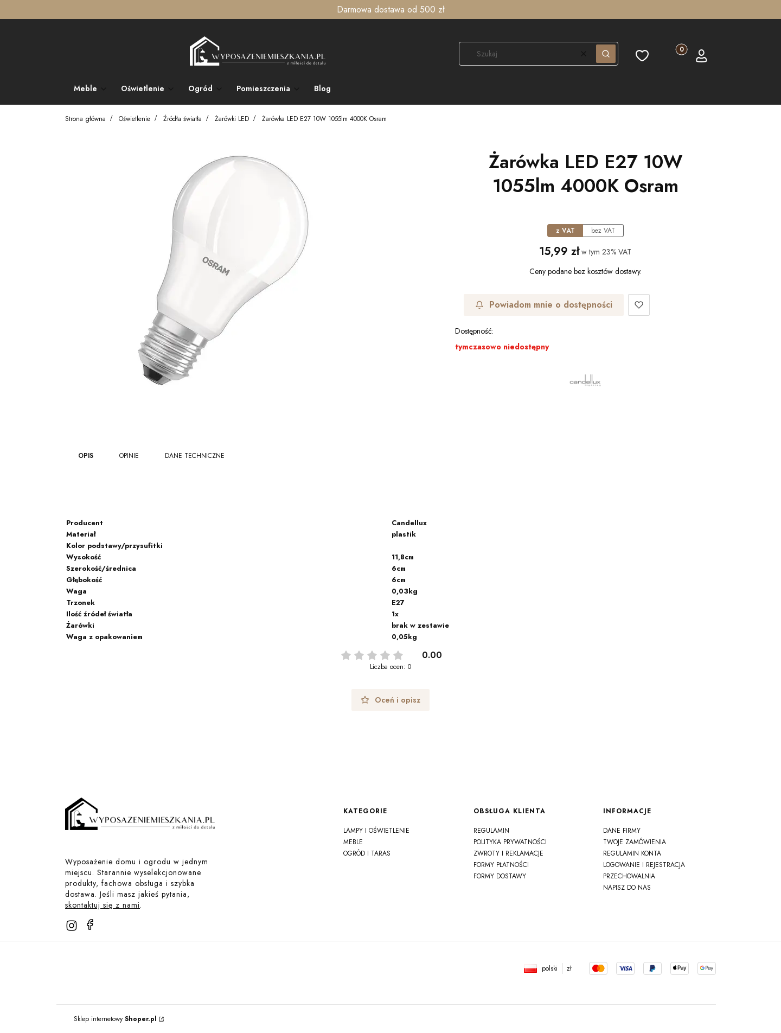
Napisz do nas (627, 887)
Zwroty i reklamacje (508, 853)
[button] (606, 53)
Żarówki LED (232, 119)
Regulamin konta (632, 853)
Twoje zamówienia (634, 842)
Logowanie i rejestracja (644, 865)
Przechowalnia (629, 876)
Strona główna (85, 119)
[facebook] (90, 924)
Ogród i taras (366, 853)
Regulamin (491, 831)
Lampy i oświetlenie (376, 831)
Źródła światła (182, 119)
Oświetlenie (134, 119)
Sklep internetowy (115, 1019)
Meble (353, 842)
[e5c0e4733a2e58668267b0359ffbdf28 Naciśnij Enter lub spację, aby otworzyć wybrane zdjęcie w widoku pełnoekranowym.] (223, 270)
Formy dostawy (499, 876)
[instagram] (71, 925)
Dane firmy (622, 831)
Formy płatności (501, 865)
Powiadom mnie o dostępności (543, 304)
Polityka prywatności (510, 842)
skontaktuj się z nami (102, 905)
